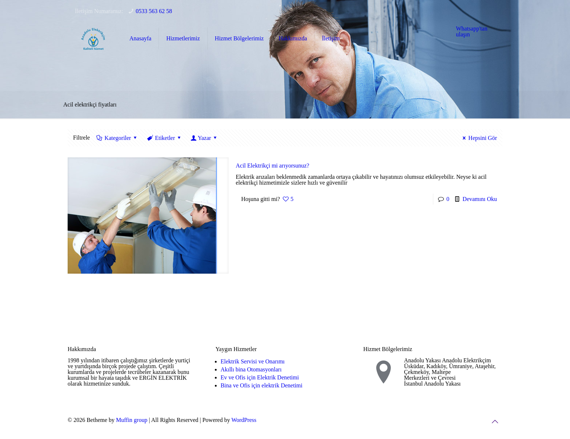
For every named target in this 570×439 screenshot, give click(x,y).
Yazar (204, 138)
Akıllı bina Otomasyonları (251, 369)
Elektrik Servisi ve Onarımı (253, 361)
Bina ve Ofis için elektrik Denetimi (261, 385)
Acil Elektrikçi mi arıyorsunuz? (272, 165)
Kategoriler (117, 138)
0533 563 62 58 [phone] (154, 11)
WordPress (243, 420)
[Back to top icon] (494, 421)
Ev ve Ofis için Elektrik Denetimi (260, 377)
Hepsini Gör (478, 138)
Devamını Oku (479, 199)
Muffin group (131, 420)
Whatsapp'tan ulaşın (471, 31)
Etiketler (164, 138)
